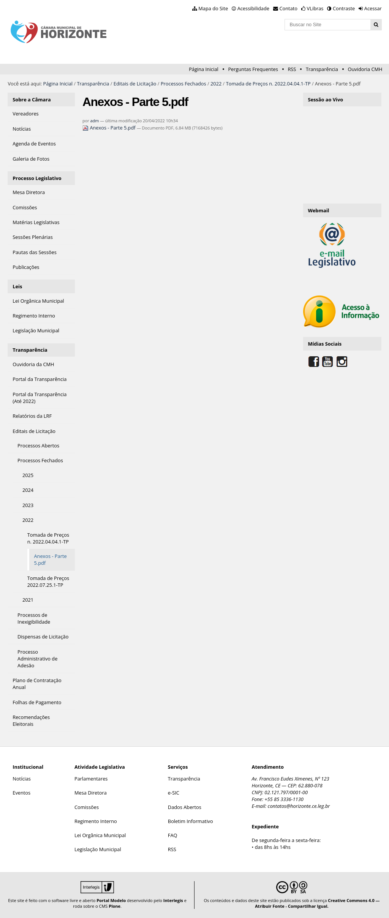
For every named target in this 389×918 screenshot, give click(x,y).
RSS (292, 69)
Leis (17, 286)
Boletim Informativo (190, 821)
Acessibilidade (253, 8)
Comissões (86, 807)
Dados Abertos (184, 807)
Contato (289, 8)
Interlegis (173, 900)
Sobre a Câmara (32, 99)
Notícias (22, 778)
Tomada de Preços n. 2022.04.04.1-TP (268, 83)
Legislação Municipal (97, 849)
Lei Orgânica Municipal (100, 835)
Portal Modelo (111, 900)
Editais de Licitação (135, 83)
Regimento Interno (95, 821)
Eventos (21, 792)
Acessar (373, 8)
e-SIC (173, 792)
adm (94, 120)
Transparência (322, 69)
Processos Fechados (183, 83)
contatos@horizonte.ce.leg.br (299, 806)
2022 (215, 83)
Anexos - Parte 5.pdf (109, 127)
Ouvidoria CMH (365, 69)
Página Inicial (203, 69)
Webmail (318, 210)
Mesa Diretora (90, 792)
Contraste (344, 8)
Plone (114, 906)
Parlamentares (91, 778)
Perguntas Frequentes (253, 69)
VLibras (315, 8)
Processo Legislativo (37, 178)
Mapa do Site (213, 8)
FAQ (172, 835)
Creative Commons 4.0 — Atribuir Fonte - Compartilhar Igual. (317, 903)
